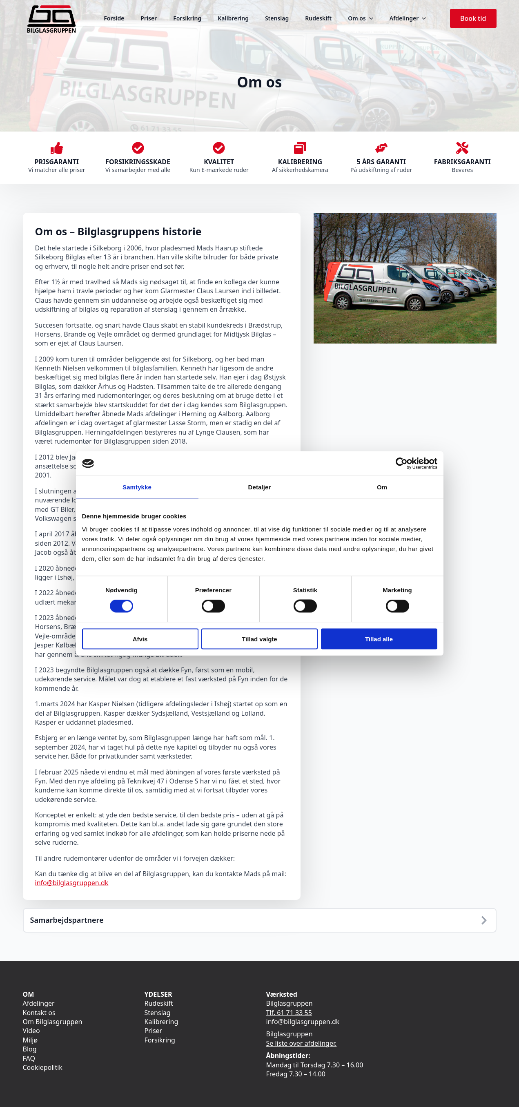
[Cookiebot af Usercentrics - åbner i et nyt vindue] (401, 464)
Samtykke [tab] (137, 487)
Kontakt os (39, 1012)
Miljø (30, 1040)
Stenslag (277, 18)
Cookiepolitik (42, 1067)
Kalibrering (233, 18)
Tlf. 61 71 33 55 (289, 1012)
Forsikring (187, 18)
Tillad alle (379, 638)
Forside (114, 18)
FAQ (29, 1058)
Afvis (140, 638)
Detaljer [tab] (259, 487)
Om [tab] (382, 487)
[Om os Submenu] (373, 18)
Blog (30, 1049)
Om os (357, 18)
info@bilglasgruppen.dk (72, 882)
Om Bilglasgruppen (52, 1021)
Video (31, 1030)
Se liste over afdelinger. (301, 1043)
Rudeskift (318, 18)
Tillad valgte (259, 638)
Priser (148, 18)
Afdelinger (404, 18)
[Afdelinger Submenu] (426, 18)
